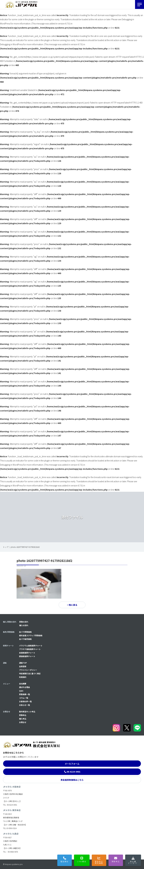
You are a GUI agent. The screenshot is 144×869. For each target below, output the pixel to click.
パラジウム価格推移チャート (30, 645)
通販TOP (23, 662)
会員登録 (22, 666)
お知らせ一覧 (24, 705)
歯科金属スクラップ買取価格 (30, 635)
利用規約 (22, 677)
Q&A (21, 690)
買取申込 (22, 715)
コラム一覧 (23, 698)
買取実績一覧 (24, 694)
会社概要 (22, 683)
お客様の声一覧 (25, 701)
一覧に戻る (72, 604)
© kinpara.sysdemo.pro (13, 864)
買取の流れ (23, 621)
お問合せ (22, 722)
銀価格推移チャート (27, 656)
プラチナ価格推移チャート (30, 649)
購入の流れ (23, 625)
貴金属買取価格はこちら (72, 779)
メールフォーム (72, 763)
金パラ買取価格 (25, 632)
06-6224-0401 (73, 771)
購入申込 (22, 718)
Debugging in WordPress (11, 44)
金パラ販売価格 (25, 639)
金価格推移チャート (27, 652)
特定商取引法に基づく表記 (30, 673)
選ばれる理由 (24, 687)
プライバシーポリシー (28, 670)
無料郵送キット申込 (27, 711)
